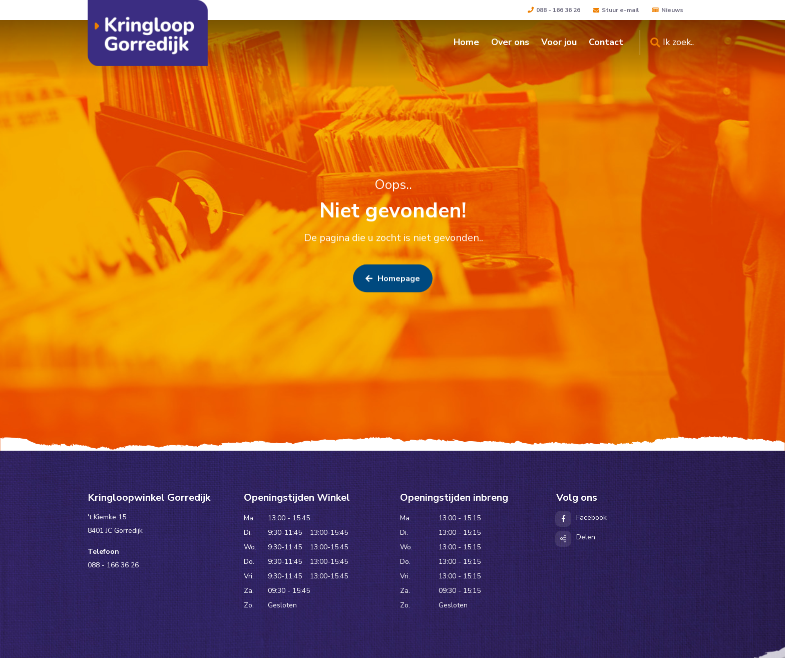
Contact (606, 42)
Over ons (510, 42)
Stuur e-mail (616, 10)
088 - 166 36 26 (554, 10)
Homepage (392, 279)
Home (466, 42)
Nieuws (667, 10)
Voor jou (559, 42)
